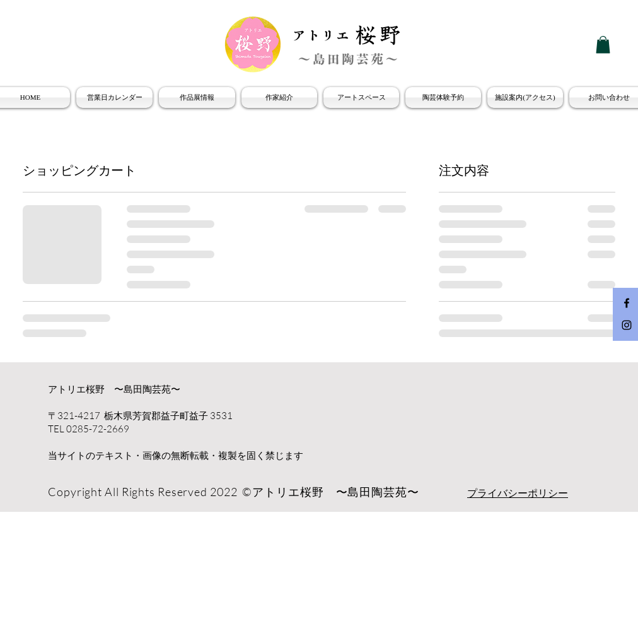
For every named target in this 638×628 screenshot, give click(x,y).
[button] (603, 44)
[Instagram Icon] (626, 325)
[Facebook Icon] (626, 303)
